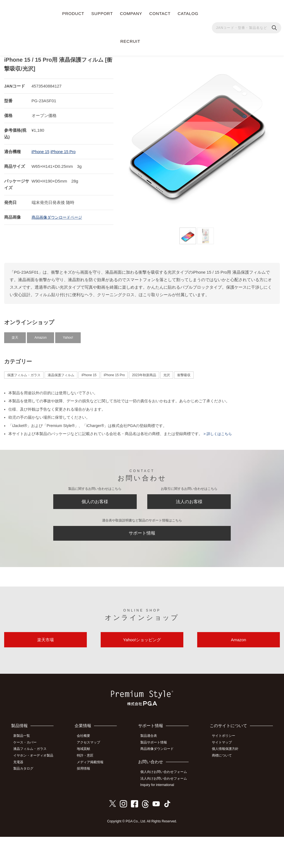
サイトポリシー (225, 742)
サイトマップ (224, 748)
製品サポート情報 (156, 748)
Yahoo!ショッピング (142, 644)
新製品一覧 (23, 742)
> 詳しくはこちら (218, 431)
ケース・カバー (27, 748)
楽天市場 (45, 644)
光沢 (166, 373)
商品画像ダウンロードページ (59, 215)
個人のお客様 (95, 500)
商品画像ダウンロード (159, 755)
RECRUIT (130, 41)
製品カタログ (25, 773)
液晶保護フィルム (61, 373)
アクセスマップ (91, 748)
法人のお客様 (189, 500)
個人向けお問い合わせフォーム (166, 777)
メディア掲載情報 (93, 767)
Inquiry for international (160, 790)
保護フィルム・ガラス (23, 373)
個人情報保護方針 (227, 755)
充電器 (20, 767)
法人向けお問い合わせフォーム (166, 783)
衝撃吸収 (184, 373)
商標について (224, 761)
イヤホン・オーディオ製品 (35, 761)
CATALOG (188, 13)
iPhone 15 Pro (64, 149)
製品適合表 (151, 742)
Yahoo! (68, 335)
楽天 (15, 335)
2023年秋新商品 (144, 373)
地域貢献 (86, 755)
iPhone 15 (41, 149)
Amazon (40, 335)
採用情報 (86, 773)
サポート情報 (142, 535)
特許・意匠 (88, 761)
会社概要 (86, 742)
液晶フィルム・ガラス (32, 755)
